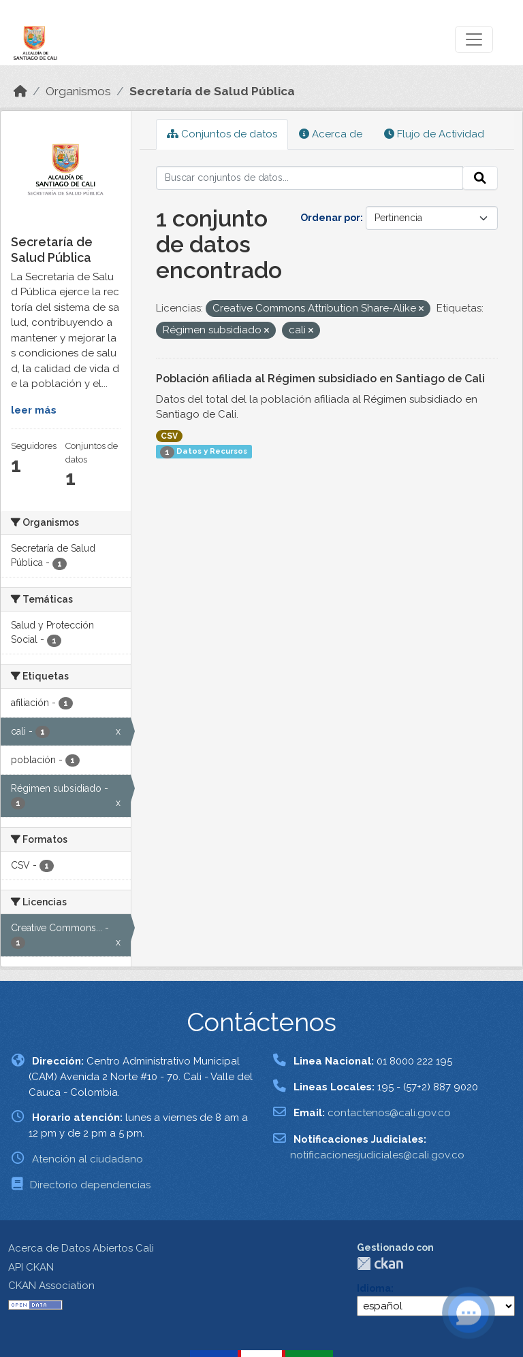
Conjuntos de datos (222, 134)
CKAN (380, 1263)
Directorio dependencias (90, 1185)
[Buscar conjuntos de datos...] (310, 178)
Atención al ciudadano (87, 1159)
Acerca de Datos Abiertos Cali (81, 1248)
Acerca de (330, 134)
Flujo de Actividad (434, 134)
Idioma (374, 1288)
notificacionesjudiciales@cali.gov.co (377, 1155)
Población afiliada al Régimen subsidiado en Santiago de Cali (320, 378)
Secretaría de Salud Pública (212, 91)
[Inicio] (20, 91)
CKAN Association (51, 1285)
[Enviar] (480, 178)
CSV (169, 436)
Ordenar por (330, 217)
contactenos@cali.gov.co (389, 1113)
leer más (34, 410)
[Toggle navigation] (474, 39)
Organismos (78, 91)
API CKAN (31, 1267)
